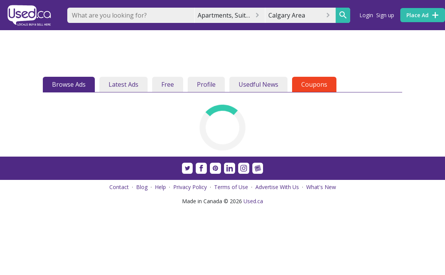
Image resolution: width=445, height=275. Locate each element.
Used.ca (253, 201)
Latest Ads (123, 84)
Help (160, 187)
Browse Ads (69, 84)
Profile (206, 84)
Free (167, 84)
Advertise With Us (277, 187)
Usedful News (258, 84)
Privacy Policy (190, 187)
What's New (321, 187)
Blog (142, 187)
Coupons (314, 84)
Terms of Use (231, 187)
